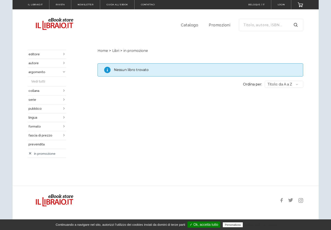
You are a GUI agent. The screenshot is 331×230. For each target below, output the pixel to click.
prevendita (36, 144)
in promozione (136, 51)
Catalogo (189, 25)
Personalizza (233, 224)
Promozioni (219, 25)
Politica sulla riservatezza (261, 224)
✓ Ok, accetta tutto (204, 224)
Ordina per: (252, 84)
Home (103, 51)
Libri (115, 51)
